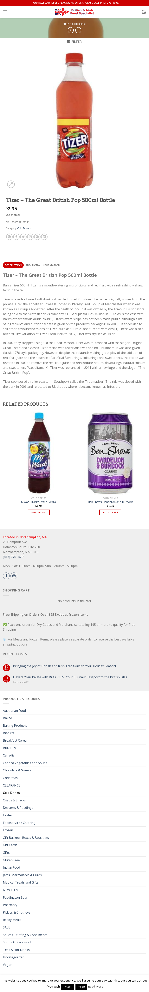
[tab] (13, 265)
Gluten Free (11, 860)
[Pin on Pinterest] (37, 237)
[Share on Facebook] (16, 237)
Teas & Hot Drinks (16, 950)
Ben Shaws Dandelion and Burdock (110, 502)
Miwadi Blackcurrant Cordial (38, 502)
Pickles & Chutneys (16, 912)
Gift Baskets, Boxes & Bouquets (26, 838)
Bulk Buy (9, 748)
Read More (95, 986)
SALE (6, 927)
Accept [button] (67, 986)
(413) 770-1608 (13, 557)
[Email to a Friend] (30, 237)
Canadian (9, 755)
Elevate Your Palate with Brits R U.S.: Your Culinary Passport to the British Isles (70, 677)
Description (13, 265)
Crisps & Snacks (14, 800)
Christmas (10, 778)
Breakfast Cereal (15, 740)
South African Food (17, 942)
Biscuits (8, 733)
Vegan (7, 965)
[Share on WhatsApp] (9, 237)
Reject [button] (81, 986)
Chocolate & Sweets (17, 770)
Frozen (8, 830)
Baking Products (15, 725)
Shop (66, 23)
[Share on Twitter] (23, 237)
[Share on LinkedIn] (44, 237)
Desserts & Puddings (18, 807)
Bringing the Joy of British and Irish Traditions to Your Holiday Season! (64, 666)
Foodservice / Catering (19, 823)
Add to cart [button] (39, 512)
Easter (7, 815)
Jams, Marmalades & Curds (22, 875)
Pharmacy (10, 905)
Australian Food (14, 710)
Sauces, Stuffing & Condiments (25, 935)
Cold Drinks (79, 23)
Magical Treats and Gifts (20, 882)
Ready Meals (12, 920)
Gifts (6, 852)
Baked (7, 718)
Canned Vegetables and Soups (25, 763)
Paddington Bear (15, 897)
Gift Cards (10, 845)
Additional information (43, 265)
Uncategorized (13, 957)
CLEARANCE (11, 785)
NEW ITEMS (11, 890)
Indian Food (11, 867)
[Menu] (5, 11)
